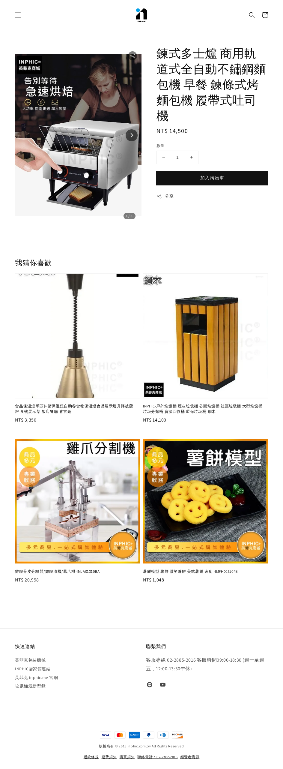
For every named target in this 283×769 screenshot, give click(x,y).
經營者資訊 (190, 757)
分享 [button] (165, 196)
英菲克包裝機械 (30, 660)
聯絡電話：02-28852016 (157, 757)
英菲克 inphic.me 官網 (36, 677)
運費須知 (109, 757)
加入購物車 (212, 178)
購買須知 (127, 757)
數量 (160, 145)
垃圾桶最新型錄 (30, 686)
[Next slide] (132, 135)
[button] (18, 15)
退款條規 (91, 757)
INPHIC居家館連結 (33, 668)
